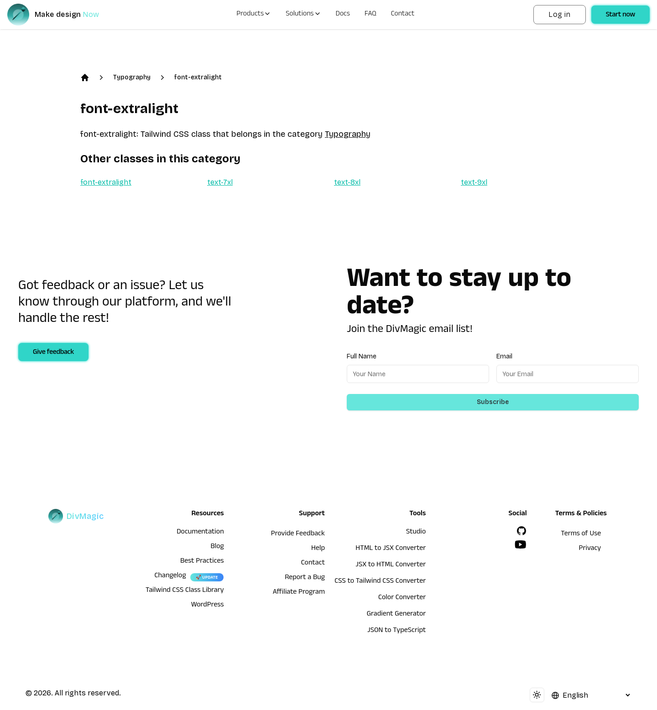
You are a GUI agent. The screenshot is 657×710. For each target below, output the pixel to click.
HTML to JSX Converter (390, 549)
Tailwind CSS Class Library (185, 591)
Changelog (170, 576)
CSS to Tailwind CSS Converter (380, 581)
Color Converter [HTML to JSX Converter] (402, 598)
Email (504, 356)
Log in (559, 14)
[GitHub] (521, 530)
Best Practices (202, 561)
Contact (403, 14)
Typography (132, 77)
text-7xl (220, 182)
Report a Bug (305, 578)
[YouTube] (520, 544)
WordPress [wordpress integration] (207, 605)
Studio (416, 532)
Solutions (303, 14)
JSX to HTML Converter (390, 565)
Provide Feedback (298, 534)
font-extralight (198, 77)
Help (318, 549)
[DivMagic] (62, 15)
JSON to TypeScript (396, 631)
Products (253, 14)
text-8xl (347, 182)
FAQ (370, 14)
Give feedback (53, 352)
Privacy (590, 549)
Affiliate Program (299, 592)
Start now (620, 15)
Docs (343, 14)
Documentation (200, 532)
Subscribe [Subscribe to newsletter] (493, 402)
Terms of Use (581, 534)
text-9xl (474, 182)
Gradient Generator (396, 614)
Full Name (361, 356)
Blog (217, 547)
